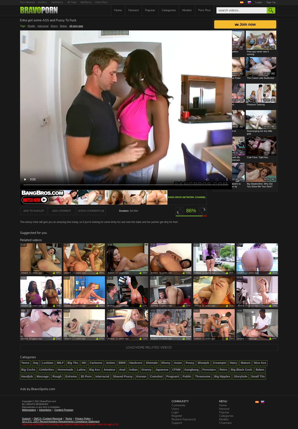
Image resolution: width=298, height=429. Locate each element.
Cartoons (96, 362)
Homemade (65, 369)
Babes (63, 26)
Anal (122, 369)
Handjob (27, 376)
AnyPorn (42, 2)
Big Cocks (28, 369)
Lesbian (47, 362)
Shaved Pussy (123, 376)
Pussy (190, 362)
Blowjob (203, 362)
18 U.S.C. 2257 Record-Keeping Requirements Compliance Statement (61, 421)
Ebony (54, 26)
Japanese (161, 369)
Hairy (233, 362)
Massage (43, 376)
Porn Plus (204, 10)
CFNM (176, 369)
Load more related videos (149, 347)
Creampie (219, 362)
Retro (223, 369)
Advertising (45, 410)
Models (187, 10)
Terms (68, 418)
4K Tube (71, 2)
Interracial (42, 26)
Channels (225, 423)
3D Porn (86, 376)
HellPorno (85, 2)
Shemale (152, 362)
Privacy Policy (83, 418)
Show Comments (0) (91, 211)
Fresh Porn (101, 2)
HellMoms (57, 2)
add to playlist (33, 211)
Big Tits (72, 362)
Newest (133, 10)
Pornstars (209, 369)
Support (26, 418)
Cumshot (156, 376)
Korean (141, 376)
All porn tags (76, 26)
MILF (60, 362)
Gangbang (191, 369)
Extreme (71, 376)
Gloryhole (240, 376)
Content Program (63, 410)
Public (187, 376)
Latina (81, 369)
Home (118, 10)
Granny (146, 369)
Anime (110, 362)
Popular (150, 10)
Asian (178, 362)
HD (84, 362)
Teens (25, 362)
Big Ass (94, 369)
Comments (178, 405)
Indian (133, 369)
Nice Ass (260, 362)
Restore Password (184, 419)
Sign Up (271, 2)
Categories (169, 10)
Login (258, 2)
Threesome (202, 376)
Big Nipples (222, 376)
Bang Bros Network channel (187, 197)
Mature (245, 362)
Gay (35, 362)
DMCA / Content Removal (48, 418)
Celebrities (46, 369)
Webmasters (29, 410)
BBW (122, 362)
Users (175, 409)
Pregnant (172, 376)
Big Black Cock (241, 369)
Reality (31, 26)
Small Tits (258, 376)
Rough (57, 376)
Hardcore (135, 362)
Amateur (109, 369)
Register (177, 416)
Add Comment (61, 211)
